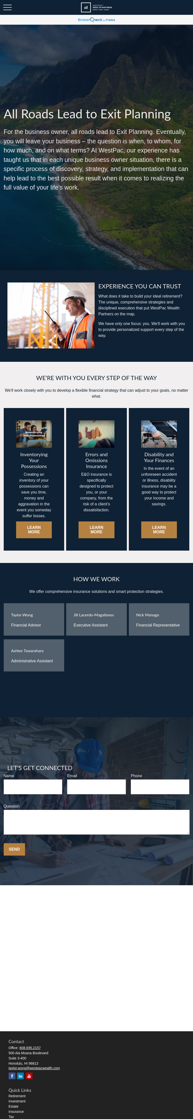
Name (9, 776)
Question (12, 806)
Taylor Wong (22, 614)
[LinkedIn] (20, 1076)
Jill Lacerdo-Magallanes (94, 614)
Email (72, 776)
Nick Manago (147, 614)
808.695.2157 (30, 1048)
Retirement (17, 1096)
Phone (136, 776)
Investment (17, 1101)
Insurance (16, 1112)
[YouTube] (29, 1076)
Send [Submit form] (14, 849)
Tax (11, 1117)
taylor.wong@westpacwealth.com (34, 1068)
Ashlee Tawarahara (27, 650)
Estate (14, 1106)
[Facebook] (12, 1076)
